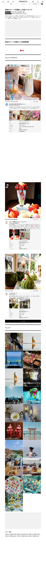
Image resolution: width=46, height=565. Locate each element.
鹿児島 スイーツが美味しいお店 (22, 534)
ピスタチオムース (24, 294)
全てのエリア (8, 11)
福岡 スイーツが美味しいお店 (34, 534)
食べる (13, 13)
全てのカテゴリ (8, 13)
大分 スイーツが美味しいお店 (22, 536)
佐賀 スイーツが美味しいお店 (33, 536)
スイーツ (24, 13)
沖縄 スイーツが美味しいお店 (11, 534)
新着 (11, 4)
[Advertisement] (23, 28)
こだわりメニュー (19, 13)
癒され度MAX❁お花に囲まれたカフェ (24, 104)
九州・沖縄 (20, 11)
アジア (12, 11)
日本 (15, 11)
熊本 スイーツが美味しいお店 (11, 536)
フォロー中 (23, 4)
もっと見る (23, 321)
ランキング (35, 4)
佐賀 (23, 11)
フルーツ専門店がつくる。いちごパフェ (24, 222)
